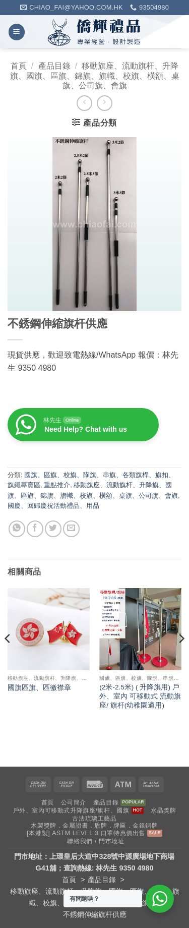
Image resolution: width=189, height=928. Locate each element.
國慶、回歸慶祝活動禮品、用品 (53, 505)
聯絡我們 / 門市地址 (95, 841)
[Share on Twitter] (53, 528)
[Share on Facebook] (35, 528)
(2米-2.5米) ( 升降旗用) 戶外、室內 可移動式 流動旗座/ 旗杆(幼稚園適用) (140, 696)
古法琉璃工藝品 (94, 818)
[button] (17, 32)
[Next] (181, 658)
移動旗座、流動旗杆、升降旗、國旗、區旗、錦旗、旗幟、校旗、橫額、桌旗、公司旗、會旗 (94, 75)
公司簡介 (73, 802)
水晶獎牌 (163, 810)
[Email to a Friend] (71, 528)
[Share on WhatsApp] (17, 528)
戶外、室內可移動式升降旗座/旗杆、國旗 (71, 810)
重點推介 (57, 485)
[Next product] (84, 103)
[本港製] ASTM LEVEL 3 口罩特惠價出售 (86, 833)
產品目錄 (54, 66)
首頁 (19, 66)
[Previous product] (104, 103)
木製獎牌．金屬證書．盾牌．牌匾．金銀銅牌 (94, 825)
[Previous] (8, 658)
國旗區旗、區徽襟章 (39, 687)
